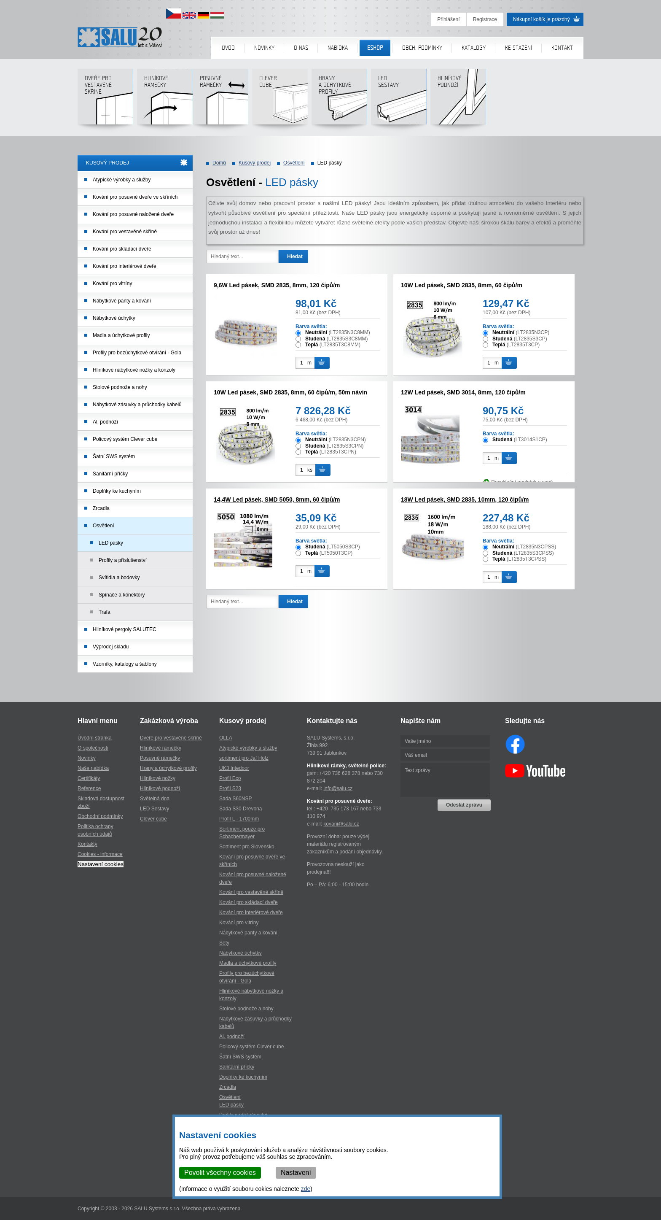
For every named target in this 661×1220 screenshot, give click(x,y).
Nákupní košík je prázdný (541, 19)
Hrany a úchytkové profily (168, 768)
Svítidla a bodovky (119, 577)
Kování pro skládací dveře (122, 249)
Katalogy (474, 48)
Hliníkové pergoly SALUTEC (124, 629)
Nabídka (338, 48)
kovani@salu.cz (341, 824)
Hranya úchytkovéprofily (339, 99)
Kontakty (87, 844)
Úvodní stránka (95, 738)
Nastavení (296, 1172)
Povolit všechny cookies (220, 1172)
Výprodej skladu (111, 647)
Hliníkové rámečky (164, 99)
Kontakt (562, 48)
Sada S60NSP (235, 799)
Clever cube (279, 99)
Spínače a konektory (122, 595)
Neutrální (316, 332)
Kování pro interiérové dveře (124, 266)
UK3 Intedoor (234, 768)
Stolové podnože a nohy (120, 387)
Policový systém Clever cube (125, 439)
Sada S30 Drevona (240, 809)
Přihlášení (448, 19)
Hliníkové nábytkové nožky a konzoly (134, 370)
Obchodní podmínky (100, 816)
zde (306, 1188)
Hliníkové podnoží (458, 99)
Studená (315, 339)
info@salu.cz (337, 788)
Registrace (485, 19)
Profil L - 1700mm (239, 819)
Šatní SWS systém (114, 456)
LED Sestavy (154, 809)
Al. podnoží (105, 422)
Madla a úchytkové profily (121, 335)
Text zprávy (445, 780)
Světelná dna (154, 799)
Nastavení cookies (101, 864)
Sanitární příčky (110, 474)
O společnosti (93, 748)
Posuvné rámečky (220, 99)
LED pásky (111, 543)
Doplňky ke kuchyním (117, 491)
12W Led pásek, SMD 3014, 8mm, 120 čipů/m (463, 392)
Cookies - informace (100, 854)
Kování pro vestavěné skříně (125, 232)
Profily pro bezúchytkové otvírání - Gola (137, 353)
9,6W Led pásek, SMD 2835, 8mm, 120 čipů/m (277, 285)
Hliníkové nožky (157, 778)
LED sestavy (398, 99)
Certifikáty (89, 778)
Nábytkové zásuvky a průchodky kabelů (137, 405)
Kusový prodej (255, 163)
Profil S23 (230, 788)
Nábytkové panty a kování (122, 301)
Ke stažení (518, 48)
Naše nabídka (93, 768)
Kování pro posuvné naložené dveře (133, 214)
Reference (89, 788)
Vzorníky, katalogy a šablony (125, 664)
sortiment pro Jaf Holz (244, 758)
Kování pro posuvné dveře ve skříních (135, 197)
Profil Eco (230, 778)
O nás (301, 48)
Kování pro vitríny (112, 283)
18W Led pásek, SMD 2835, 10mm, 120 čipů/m (465, 499)
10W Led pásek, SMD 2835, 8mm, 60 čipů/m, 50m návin (290, 392)
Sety (224, 943)
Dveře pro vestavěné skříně (105, 99)
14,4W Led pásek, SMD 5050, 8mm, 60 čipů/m (277, 499)
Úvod (228, 48)
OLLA (225, 738)
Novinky (264, 48)
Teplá (311, 345)
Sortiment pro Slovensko (246, 847)
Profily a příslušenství (123, 560)
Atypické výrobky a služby (121, 180)
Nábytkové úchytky (114, 318)
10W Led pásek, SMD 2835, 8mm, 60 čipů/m (461, 285)
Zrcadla (101, 508)
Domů (219, 163)
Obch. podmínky (422, 48)
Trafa (104, 612)
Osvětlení (103, 526)
